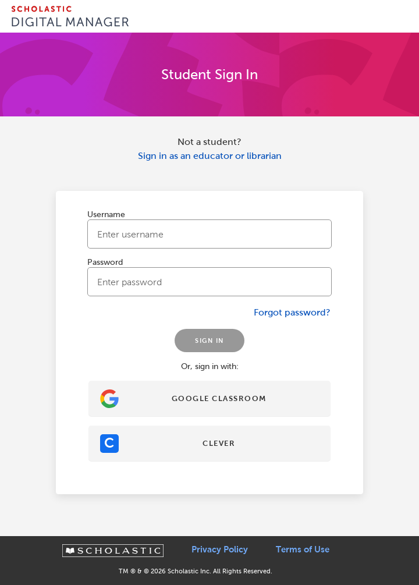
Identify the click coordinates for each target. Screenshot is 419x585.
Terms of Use (302, 549)
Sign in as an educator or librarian (210, 156)
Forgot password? (292, 312)
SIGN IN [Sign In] (209, 340)
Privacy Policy (219, 549)
